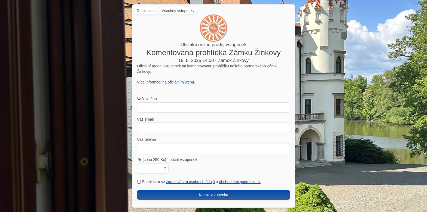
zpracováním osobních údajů (190, 182)
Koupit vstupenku (213, 195)
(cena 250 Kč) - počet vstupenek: (167, 159)
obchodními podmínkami (240, 182)
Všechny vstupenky (177, 10)
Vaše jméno (147, 99)
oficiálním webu (181, 82)
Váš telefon (146, 139)
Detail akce (146, 10)
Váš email (145, 119)
